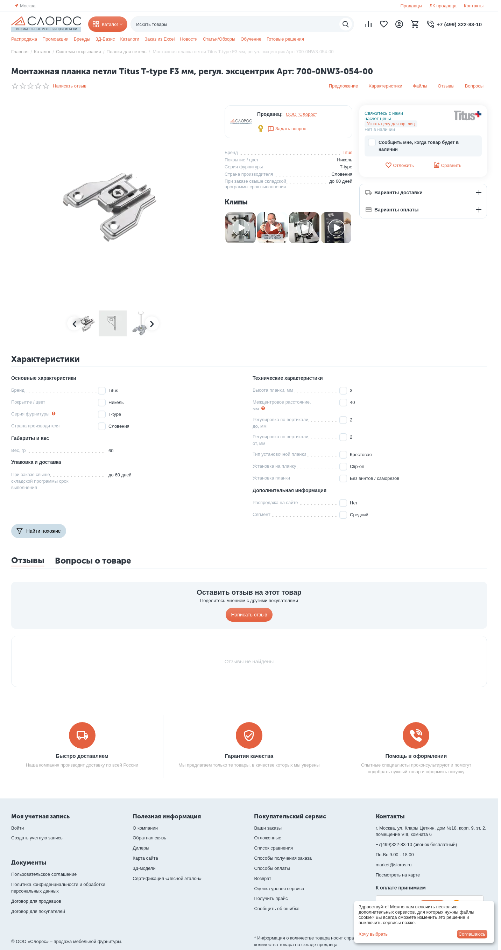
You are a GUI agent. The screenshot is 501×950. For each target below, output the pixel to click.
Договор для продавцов (36, 901)
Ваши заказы (268, 828)
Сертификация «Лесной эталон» (167, 878)
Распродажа (24, 39)
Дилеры (141, 848)
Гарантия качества (249, 756)
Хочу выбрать (373, 934)
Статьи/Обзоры (219, 39)
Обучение (250, 39)
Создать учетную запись (37, 837)
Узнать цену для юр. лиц (391, 123)
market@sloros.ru (394, 864)
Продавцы (411, 5)
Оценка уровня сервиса (279, 888)
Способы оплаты (272, 868)
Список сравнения (273, 848)
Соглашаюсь (472, 934)
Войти (17, 828)
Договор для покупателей (38, 911)
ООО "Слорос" (301, 114)
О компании (145, 828)
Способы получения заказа (283, 858)
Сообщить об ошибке (276, 908)
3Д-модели (144, 868)
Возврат (262, 878)
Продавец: (270, 114)
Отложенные (267, 837)
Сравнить (447, 165)
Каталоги (130, 39)
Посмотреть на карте (398, 875)
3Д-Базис (105, 39)
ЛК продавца (443, 5)
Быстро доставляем (82, 756)
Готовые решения (285, 39)
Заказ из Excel (159, 39)
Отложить (399, 165)
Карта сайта (145, 858)
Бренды (82, 39)
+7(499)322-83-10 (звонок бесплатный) (416, 844)
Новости (188, 39)
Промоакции (55, 39)
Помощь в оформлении (416, 756)
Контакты (474, 5)
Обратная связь (149, 837)
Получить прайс (271, 898)
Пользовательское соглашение (44, 874)
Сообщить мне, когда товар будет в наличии (413, 145)
